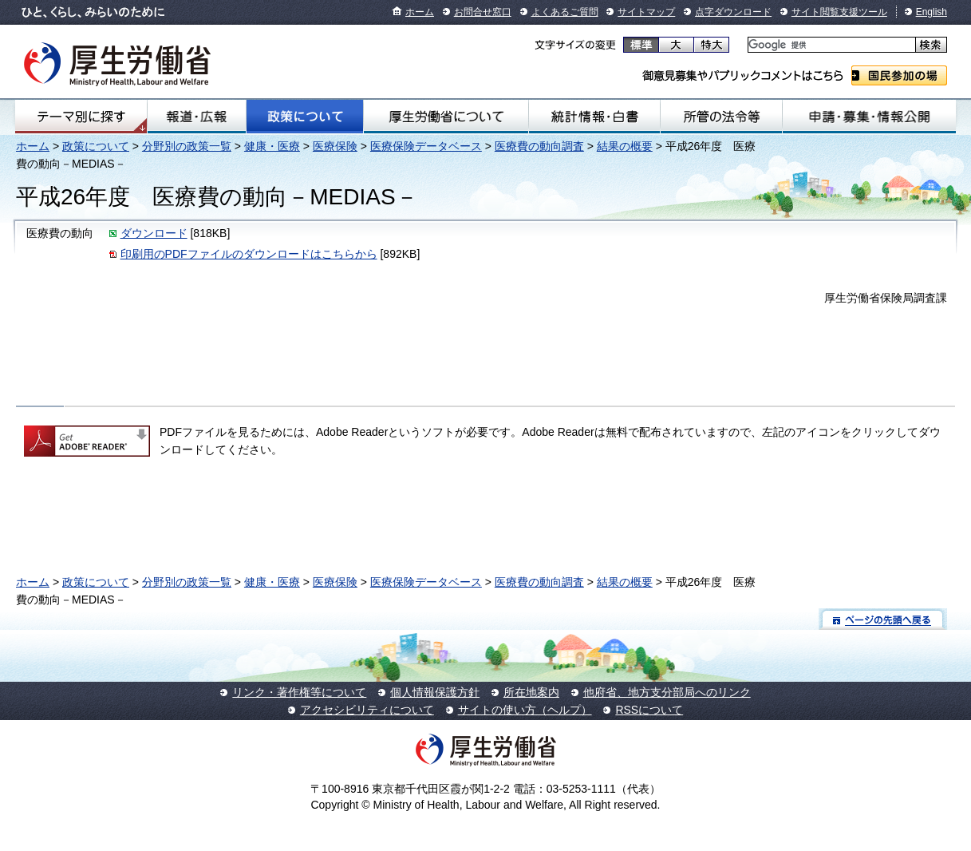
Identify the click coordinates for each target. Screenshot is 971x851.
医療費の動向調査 (539, 146)
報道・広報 (197, 116)
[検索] (830, 45)
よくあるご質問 (564, 12)
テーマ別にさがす (81, 116)
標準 (641, 45)
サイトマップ (646, 12)
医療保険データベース (426, 146)
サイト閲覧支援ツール (839, 12)
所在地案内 (531, 692)
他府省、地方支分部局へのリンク (667, 692)
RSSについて (649, 709)
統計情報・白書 (594, 116)
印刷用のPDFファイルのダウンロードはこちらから (248, 253)
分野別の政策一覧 (186, 146)
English (931, 12)
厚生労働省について (445, 116)
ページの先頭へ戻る (883, 619)
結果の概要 (625, 146)
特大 (711, 45)
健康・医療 (272, 146)
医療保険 (335, 146)
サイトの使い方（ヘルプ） (525, 709)
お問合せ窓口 (482, 12)
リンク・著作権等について (299, 692)
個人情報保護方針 (435, 692)
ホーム (419, 12)
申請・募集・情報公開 (869, 116)
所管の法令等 (721, 116)
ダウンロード (153, 233)
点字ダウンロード (733, 12)
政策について (305, 116)
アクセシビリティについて (367, 709)
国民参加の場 (899, 75)
